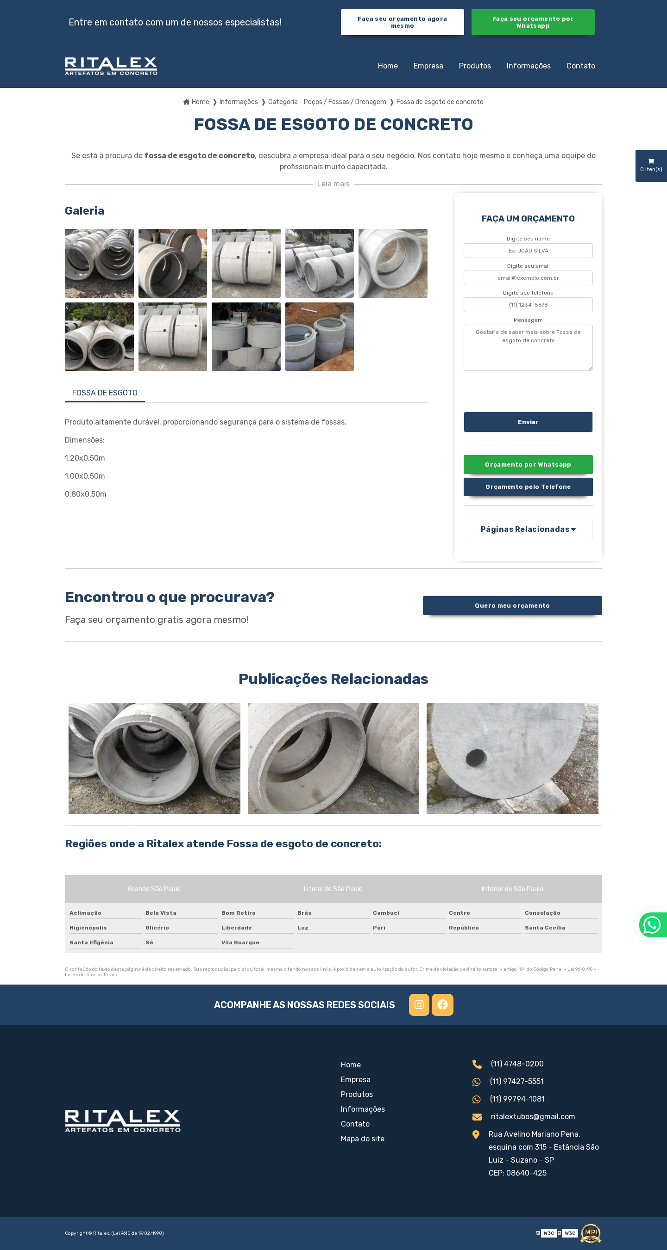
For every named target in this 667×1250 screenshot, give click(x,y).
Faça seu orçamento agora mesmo (402, 22)
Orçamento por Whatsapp (528, 464)
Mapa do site (362, 1138)
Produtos (475, 66)
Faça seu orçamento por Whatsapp (533, 22)
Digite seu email (528, 266)
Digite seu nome (528, 238)
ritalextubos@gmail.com (523, 1117)
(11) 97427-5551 (508, 1082)
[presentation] (520, 390)
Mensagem (528, 320)
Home (388, 66)
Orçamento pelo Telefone (528, 486)
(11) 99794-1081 (508, 1100)
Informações (529, 66)
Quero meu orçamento (512, 605)
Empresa (428, 66)
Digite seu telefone (528, 292)
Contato (580, 66)
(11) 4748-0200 (508, 1065)
